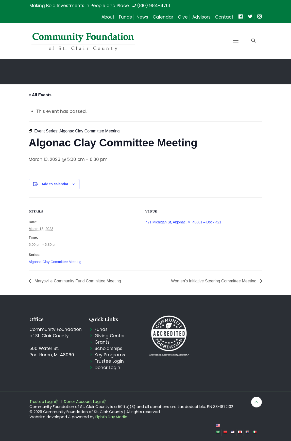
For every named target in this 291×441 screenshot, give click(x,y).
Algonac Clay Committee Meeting (55, 262)
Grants (102, 342)
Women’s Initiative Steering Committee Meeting (214, 281)
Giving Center (110, 336)
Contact (224, 17)
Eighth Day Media (111, 416)
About (107, 17)
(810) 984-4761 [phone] (153, 6)
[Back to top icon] (256, 402)
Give (183, 17)
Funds (125, 17)
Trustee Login (109, 361)
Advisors (201, 17)
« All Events (40, 95)
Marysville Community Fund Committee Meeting (77, 281)
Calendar (163, 17)
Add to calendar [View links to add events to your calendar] (54, 184)
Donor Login (107, 367)
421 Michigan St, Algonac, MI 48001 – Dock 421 (183, 222)
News (142, 17)
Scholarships (108, 348)
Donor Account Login (85, 401)
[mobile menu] (235, 40)
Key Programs (110, 355)
